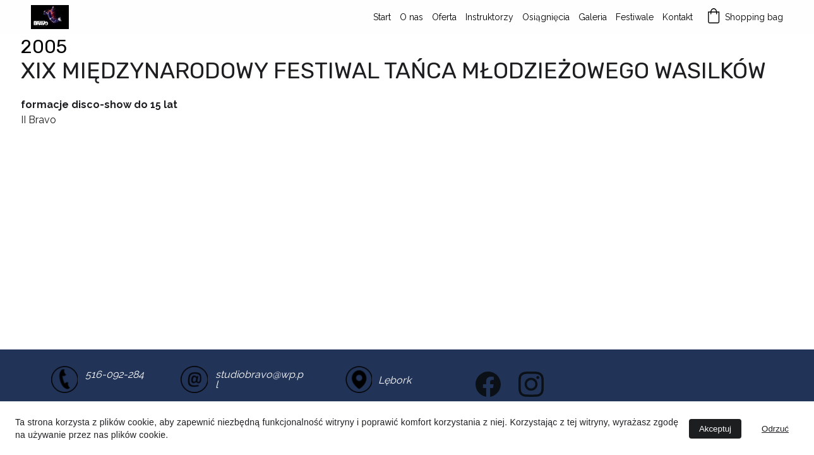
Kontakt (677, 17)
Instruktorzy (489, 17)
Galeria (592, 17)
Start (382, 17)
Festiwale (635, 17)
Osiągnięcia (546, 17)
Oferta (444, 17)
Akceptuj (715, 429)
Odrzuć (775, 429)
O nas (411, 17)
